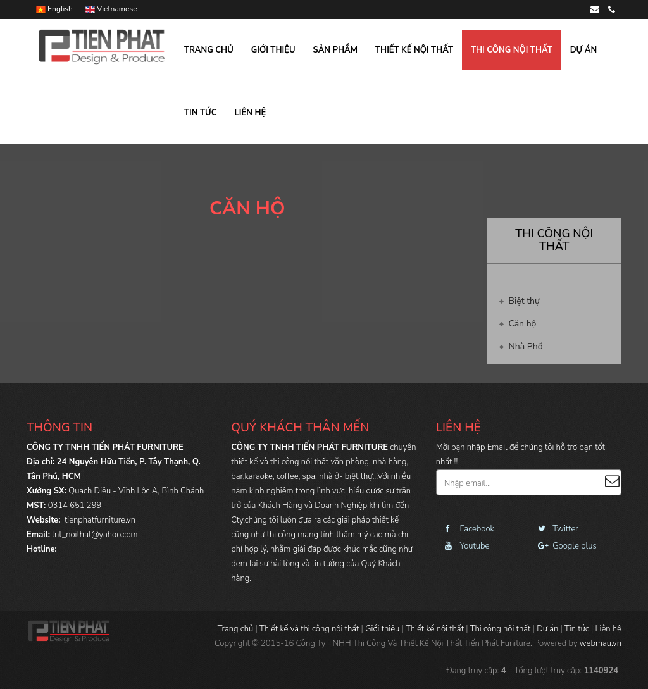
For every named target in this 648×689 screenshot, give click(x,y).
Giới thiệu (273, 50)
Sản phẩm (335, 50)
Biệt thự (524, 301)
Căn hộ (523, 324)
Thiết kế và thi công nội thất (309, 629)
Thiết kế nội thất (414, 50)
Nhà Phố (526, 346)
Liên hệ (250, 112)
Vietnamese (111, 9)
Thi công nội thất (511, 50)
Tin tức (200, 112)
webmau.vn (600, 643)
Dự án (583, 50)
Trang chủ (209, 50)
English (54, 9)
